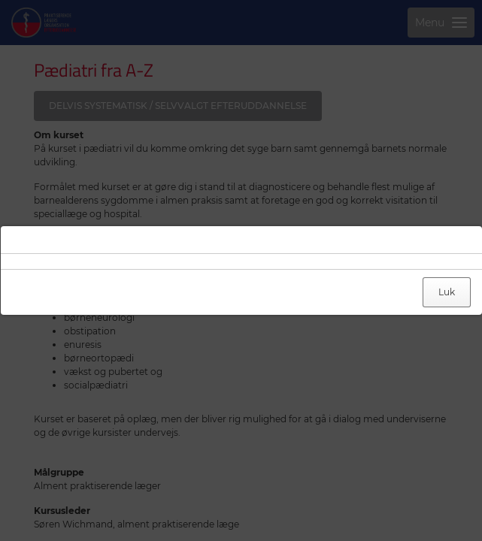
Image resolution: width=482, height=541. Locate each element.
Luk (446, 292)
